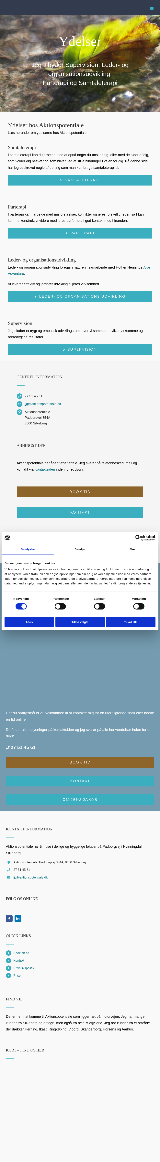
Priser (17, 975)
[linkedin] (18, 918)
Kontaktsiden (45, 469)
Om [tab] (132, 549)
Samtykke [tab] (28, 549)
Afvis (29, 622)
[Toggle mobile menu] (152, 8)
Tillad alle (130, 622)
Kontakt (18, 960)
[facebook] (9, 918)
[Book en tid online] (80, 491)
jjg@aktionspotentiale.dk (43, 404)
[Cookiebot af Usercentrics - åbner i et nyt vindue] (138, 538)
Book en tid (21, 953)
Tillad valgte (80, 622)
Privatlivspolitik (23, 968)
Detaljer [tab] (80, 549)
